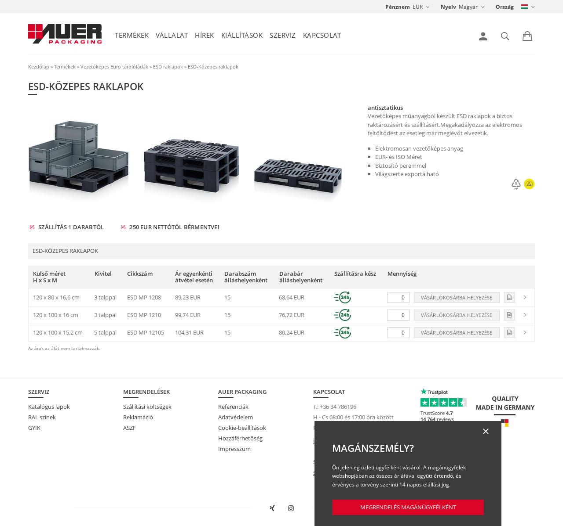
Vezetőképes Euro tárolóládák (114, 66)
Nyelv (448, 7)
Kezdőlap (38, 66)
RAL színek (42, 417)
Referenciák (233, 407)
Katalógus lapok (49, 407)
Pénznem (397, 7)
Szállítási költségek (147, 407)
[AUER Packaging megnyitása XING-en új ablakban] (272, 508)
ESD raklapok (168, 66)
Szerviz (283, 35)
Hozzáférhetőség (240, 438)
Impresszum (234, 449)
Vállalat (172, 35)
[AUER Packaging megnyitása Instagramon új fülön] (291, 508)
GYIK (34, 428)
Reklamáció (138, 417)
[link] (483, 36)
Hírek (204, 35)
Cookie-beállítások (242, 428)
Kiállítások (242, 35)
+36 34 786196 (338, 407)
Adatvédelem (235, 417)
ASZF (129, 428)
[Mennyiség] (398, 297)
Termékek (132, 35)
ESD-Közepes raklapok (213, 66)
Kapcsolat (322, 35)
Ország (505, 7)
